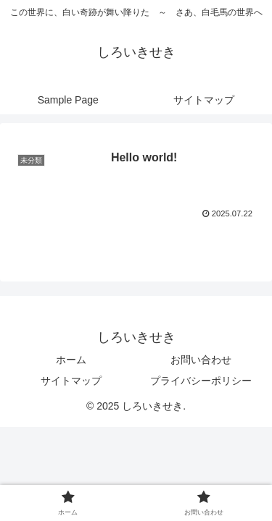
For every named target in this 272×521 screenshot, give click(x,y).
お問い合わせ (200, 359)
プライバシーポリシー (201, 380)
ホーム (71, 359)
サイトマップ (71, 380)
